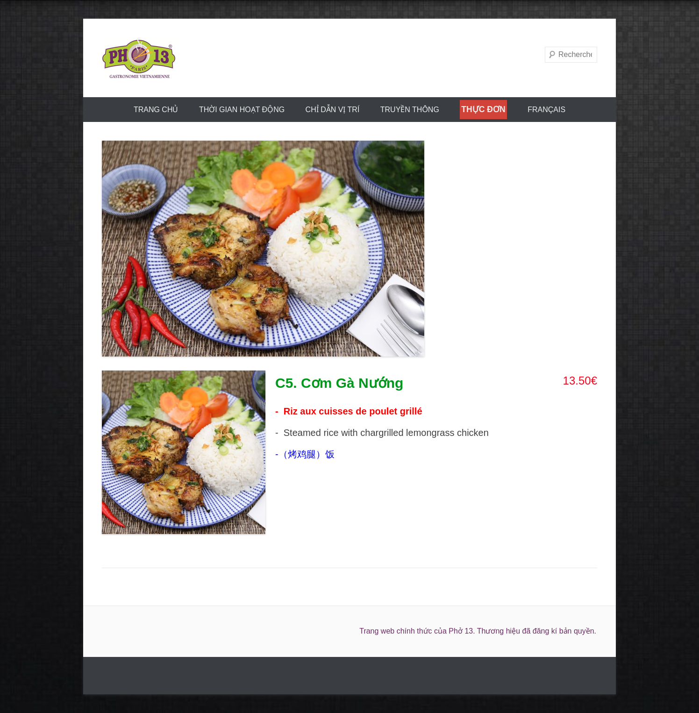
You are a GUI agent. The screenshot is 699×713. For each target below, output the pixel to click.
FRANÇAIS (546, 110)
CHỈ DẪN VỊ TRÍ (333, 110)
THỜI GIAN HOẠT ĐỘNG (242, 110)
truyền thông (409, 110)
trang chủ (156, 110)
